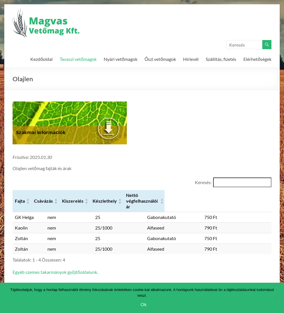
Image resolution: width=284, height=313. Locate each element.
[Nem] (277, 298)
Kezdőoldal (41, 59)
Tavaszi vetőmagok (78, 59)
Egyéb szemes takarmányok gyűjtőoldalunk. (55, 261)
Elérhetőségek (257, 59)
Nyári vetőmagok (120, 59)
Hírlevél (191, 59)
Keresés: (203, 182)
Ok (144, 304)
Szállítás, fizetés (221, 59)
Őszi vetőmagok (160, 59)
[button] (43, 195)
